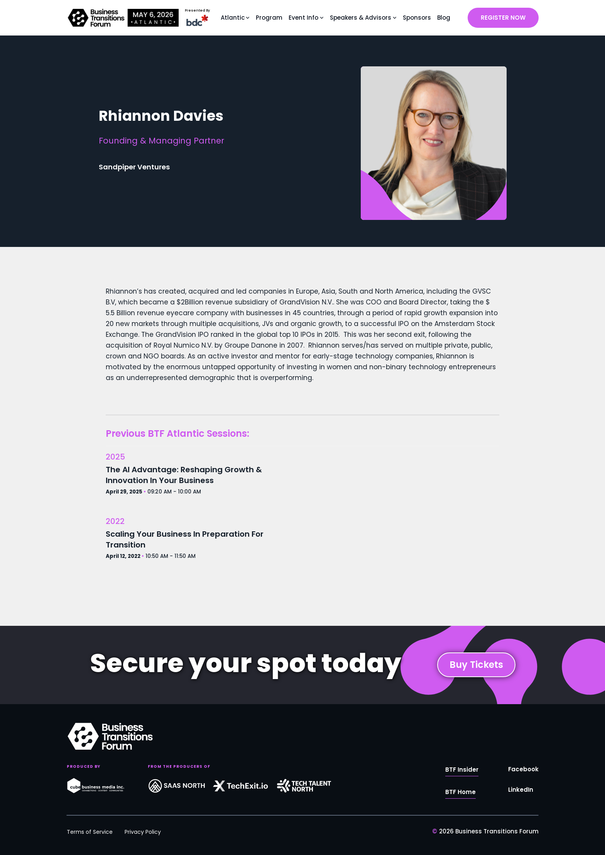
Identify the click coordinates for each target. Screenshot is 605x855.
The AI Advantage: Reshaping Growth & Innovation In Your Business (184, 475)
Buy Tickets (476, 664)
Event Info (303, 18)
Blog (443, 18)
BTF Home (460, 792)
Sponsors (417, 18)
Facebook (523, 769)
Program (269, 18)
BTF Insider (461, 769)
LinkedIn (520, 790)
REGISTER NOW (503, 18)
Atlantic (233, 18)
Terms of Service (90, 832)
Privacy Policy (143, 832)
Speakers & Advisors (360, 18)
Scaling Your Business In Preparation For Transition (185, 539)
